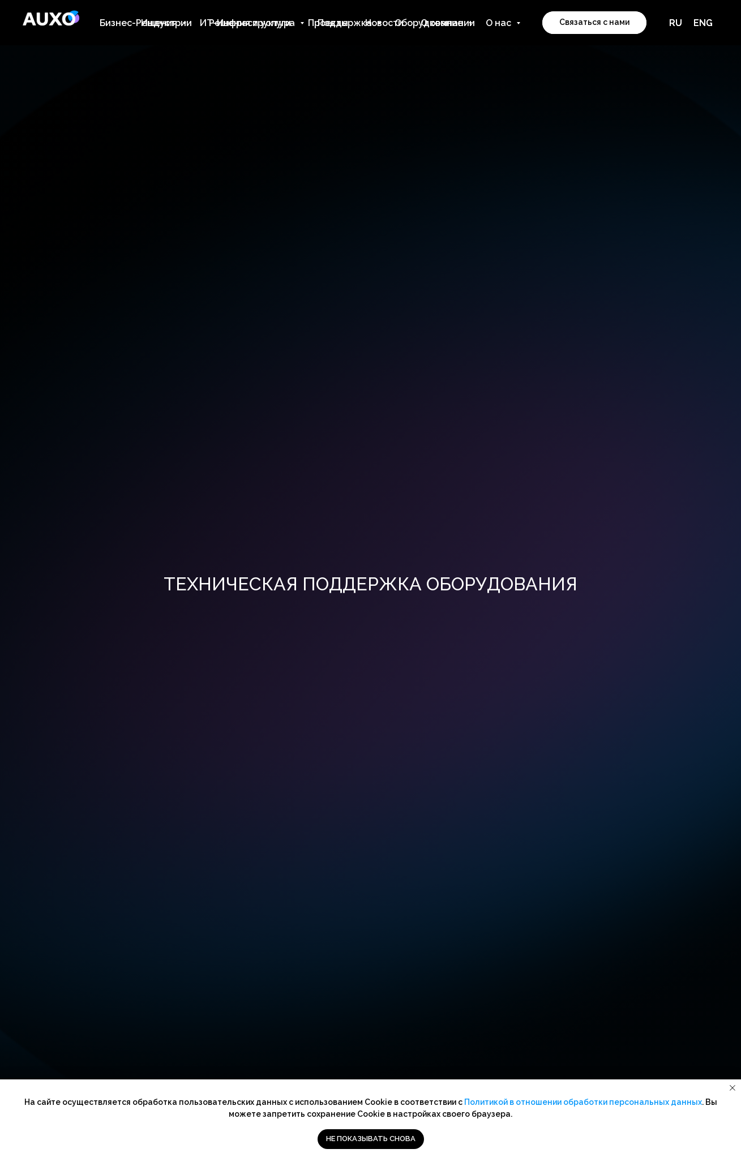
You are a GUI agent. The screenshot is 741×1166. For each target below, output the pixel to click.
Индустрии (166, 23)
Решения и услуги (250, 23)
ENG (703, 23)
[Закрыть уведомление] (732, 1088)
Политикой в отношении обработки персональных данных (583, 1102)
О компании (448, 23)
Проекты (328, 23)
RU (675, 23)
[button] (594, 22)
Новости (384, 23)
